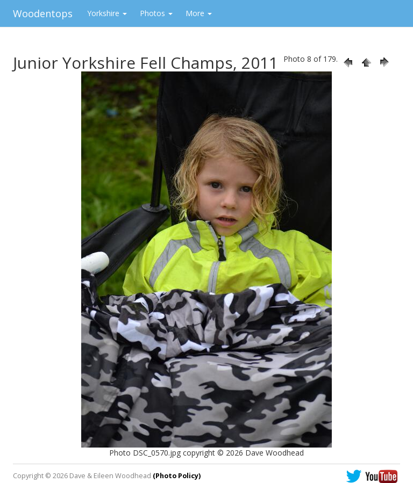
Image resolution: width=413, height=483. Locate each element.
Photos (156, 13)
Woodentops (43, 13)
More (199, 13)
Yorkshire (107, 13)
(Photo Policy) (177, 475)
